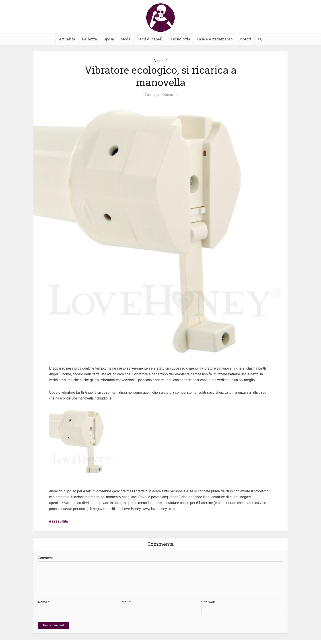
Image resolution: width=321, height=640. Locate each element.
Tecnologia (180, 39)
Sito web (208, 602)
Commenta (170, 94)
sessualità (59, 521)
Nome (44, 602)
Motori (245, 39)
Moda (125, 39)
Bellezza (89, 39)
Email (125, 602)
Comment (45, 558)
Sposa (109, 39)
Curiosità (160, 61)
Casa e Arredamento (215, 39)
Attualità (67, 39)
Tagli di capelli (150, 39)
